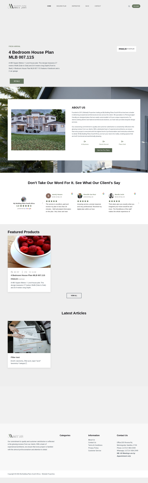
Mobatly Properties (48, 474)
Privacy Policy (93, 448)
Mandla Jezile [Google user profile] (119, 194)
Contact (98, 6)
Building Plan (61, 6)
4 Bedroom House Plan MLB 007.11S (28, 275)
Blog (87, 6)
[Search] (129, 6)
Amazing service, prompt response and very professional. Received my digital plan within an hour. (89, 206)
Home (49, 6)
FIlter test (15, 357)
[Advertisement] (74, 27)
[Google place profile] (24, 203)
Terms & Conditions (95, 445)
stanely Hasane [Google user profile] (57, 194)
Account (136, 6)
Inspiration (76, 6)
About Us (91, 440)
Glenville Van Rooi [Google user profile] (89, 194)
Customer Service (94, 451)
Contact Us (92, 442)
